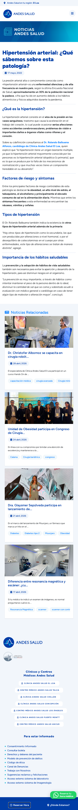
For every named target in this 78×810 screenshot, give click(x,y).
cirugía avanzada (44, 381)
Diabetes (14, 533)
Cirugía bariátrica (31, 457)
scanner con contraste (63, 609)
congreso (50, 457)
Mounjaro (50, 533)
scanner (42, 609)
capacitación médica (20, 381)
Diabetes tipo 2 (32, 533)
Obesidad (65, 533)
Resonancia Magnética (21, 609)
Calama (14, 457)
